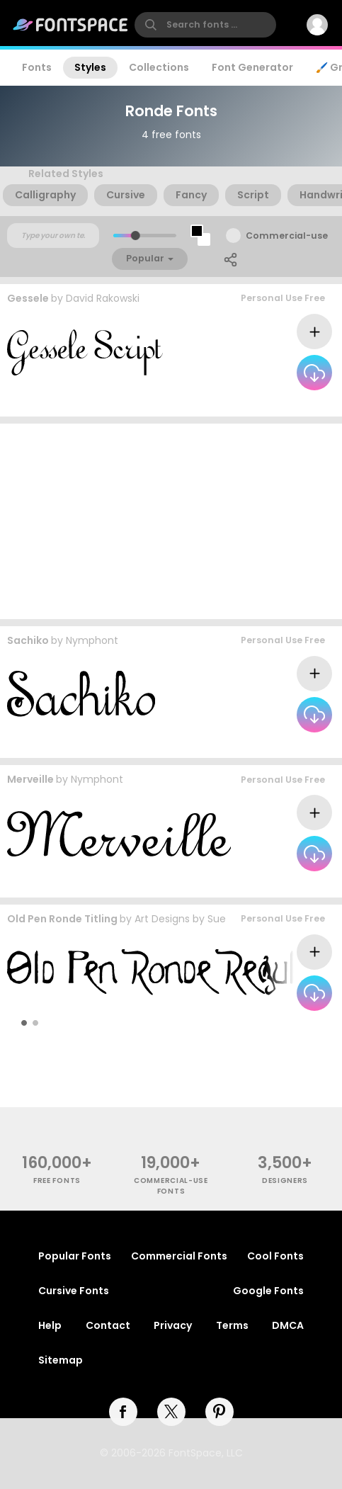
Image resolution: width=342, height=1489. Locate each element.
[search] (205, 25)
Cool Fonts (275, 1256)
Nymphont (92, 640)
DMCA (288, 1325)
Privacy (173, 1325)
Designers (285, 1180)
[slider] (134, 235)
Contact (108, 1325)
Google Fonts (268, 1291)
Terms (232, 1325)
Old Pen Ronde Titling (62, 919)
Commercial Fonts (179, 1256)
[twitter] (171, 1412)
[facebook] (123, 1412)
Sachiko (28, 640)
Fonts (37, 67)
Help (50, 1325)
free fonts (57, 1180)
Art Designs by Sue (180, 919)
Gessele (28, 298)
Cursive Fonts (73, 1291)
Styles (90, 67)
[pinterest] (219, 1412)
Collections (159, 67)
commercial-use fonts (171, 1185)
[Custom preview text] (53, 236)
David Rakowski (102, 298)
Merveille (30, 779)
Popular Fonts (74, 1256)
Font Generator (252, 67)
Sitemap (60, 1360)
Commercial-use (287, 236)
